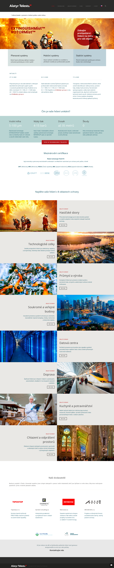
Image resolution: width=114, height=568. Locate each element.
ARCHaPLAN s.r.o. (89, 509)
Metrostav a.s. (64, 509)
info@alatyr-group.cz (17, 94)
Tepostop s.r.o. (15, 509)
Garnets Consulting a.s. (42, 509)
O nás (81, 6)
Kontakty (88, 6)
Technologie (61, 6)
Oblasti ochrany (72, 6)
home (52, 6)
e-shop (96, 6)
